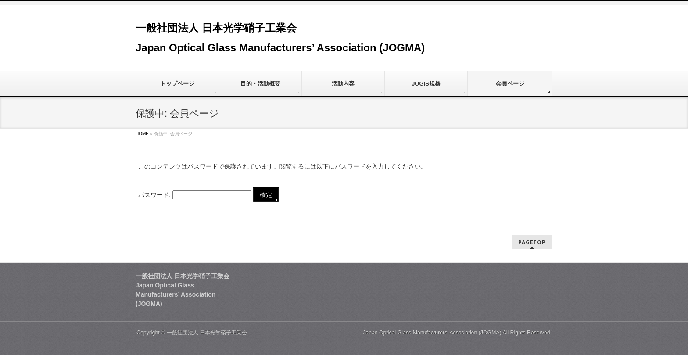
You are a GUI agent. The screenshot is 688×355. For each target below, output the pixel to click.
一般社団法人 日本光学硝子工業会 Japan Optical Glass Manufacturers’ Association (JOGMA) (334, 333)
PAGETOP (532, 242)
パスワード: (194, 194)
